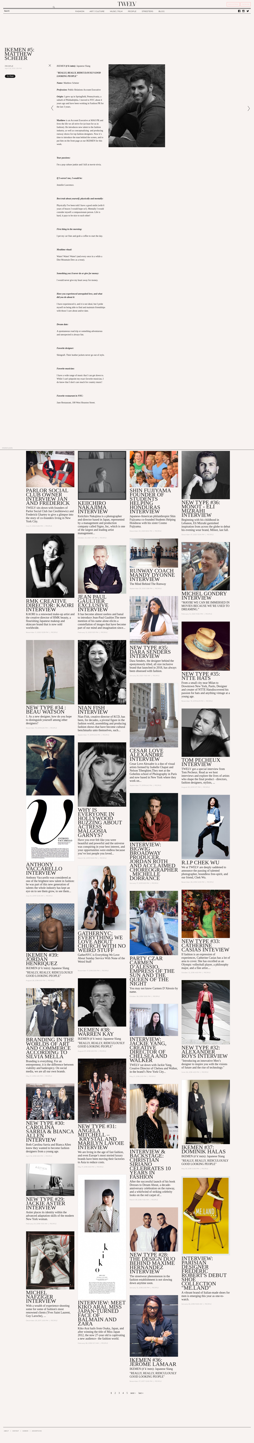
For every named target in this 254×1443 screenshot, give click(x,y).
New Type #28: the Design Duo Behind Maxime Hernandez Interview (152, 1263)
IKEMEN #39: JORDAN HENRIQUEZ (42, 959)
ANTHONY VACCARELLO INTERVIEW (44, 868)
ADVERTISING (37, 1431)
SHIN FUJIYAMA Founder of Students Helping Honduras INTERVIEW (150, 500)
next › (133, 1393)
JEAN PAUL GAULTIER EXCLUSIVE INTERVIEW (93, 603)
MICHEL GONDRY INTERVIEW (204, 596)
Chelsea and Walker (165, 1068)
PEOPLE (132, 11)
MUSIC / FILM (116, 11)
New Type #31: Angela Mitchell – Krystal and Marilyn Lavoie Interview (101, 1136)
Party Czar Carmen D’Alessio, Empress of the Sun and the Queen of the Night (152, 971)
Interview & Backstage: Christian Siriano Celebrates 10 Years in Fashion (150, 1164)
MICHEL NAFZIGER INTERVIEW (41, 1297)
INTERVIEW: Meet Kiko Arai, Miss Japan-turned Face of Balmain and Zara (102, 1313)
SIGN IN (245, 4)
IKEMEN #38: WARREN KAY (96, 1032)
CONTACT (15, 1431)
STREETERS (147, 11)
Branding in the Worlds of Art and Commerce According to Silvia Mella (50, 1048)
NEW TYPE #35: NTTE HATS (200, 676)
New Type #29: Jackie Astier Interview (45, 1203)
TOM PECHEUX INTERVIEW (200, 762)
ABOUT (6, 1431)
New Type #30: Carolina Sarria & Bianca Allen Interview (50, 1131)
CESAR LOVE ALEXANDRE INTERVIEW (146, 755)
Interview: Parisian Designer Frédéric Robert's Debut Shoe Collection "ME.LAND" (203, 1273)
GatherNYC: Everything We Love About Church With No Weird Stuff (102, 941)
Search (7, 11)
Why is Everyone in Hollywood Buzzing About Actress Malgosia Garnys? (100, 822)
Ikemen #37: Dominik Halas (203, 1149)
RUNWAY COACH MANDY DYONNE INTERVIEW (152, 575)
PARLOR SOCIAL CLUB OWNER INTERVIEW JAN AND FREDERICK (48, 496)
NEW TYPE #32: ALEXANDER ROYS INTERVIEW (204, 1052)
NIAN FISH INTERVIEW (93, 710)
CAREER (25, 1431)
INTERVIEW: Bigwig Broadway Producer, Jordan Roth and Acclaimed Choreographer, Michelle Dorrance (154, 861)
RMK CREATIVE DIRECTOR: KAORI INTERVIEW (50, 605)
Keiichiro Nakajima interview (93, 507)
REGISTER (233, 4)
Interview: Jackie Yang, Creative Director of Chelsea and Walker (148, 1049)
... (45, 1316)
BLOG (162, 11)
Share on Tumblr (43, 76)
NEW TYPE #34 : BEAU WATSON (46, 709)
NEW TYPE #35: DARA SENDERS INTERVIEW (150, 652)
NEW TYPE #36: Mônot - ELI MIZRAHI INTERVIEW (200, 508)
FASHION (79, 11)
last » (141, 1393)
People (9, 66)
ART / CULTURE (97, 11)
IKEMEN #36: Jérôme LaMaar (153, 1362)
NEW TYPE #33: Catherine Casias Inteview (205, 945)
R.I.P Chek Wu (200, 862)
